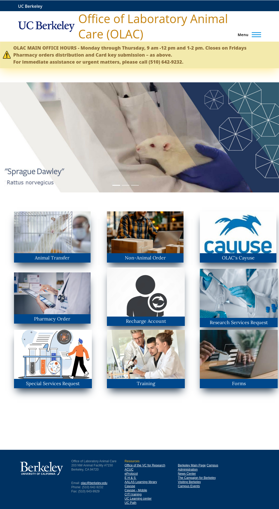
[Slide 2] (126, 185)
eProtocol (131, 473)
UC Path (130, 503)
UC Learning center (138, 498)
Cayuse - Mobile (136, 490)
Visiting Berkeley (189, 482)
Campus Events (189, 486)
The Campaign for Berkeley (197, 478)
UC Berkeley (30, 6)
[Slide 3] (135, 185)
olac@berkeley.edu (94, 483)
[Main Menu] (248, 34)
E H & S (131, 478)
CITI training (133, 494)
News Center (187, 473)
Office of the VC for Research (145, 465)
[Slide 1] (116, 185)
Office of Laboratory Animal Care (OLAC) (153, 26)
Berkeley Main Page (192, 465)
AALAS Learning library (141, 482)
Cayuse (130, 486)
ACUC (129, 469)
